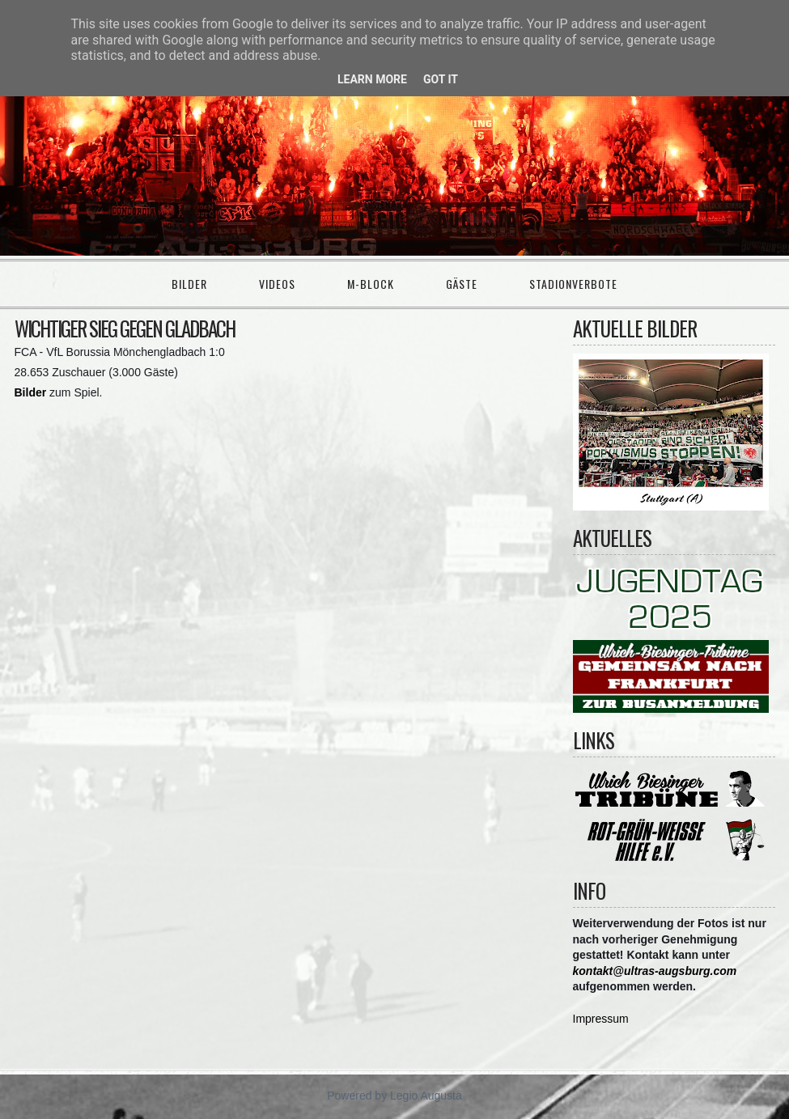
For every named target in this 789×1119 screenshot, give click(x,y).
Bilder (189, 283)
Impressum (601, 1018)
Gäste (461, 283)
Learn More (372, 79)
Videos (277, 283)
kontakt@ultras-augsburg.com (655, 970)
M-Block (370, 283)
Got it (440, 79)
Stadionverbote (573, 283)
